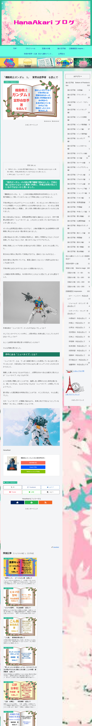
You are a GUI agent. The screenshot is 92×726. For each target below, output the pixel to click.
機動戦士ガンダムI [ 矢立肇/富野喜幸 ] (33, 458)
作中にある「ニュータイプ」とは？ (20, 175)
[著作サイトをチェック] (27, 499)
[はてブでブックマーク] (50, 484)
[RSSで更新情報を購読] (35, 499)
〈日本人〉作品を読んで (10, 479)
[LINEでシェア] (31, 489)
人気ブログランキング (72, 394)
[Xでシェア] (12, 484)
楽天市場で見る (29, 463)
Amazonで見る (45, 463)
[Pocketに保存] (12, 489)
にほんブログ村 (74, 371)
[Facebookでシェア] (31, 484)
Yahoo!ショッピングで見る (28, 467)
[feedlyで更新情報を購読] (31, 499)
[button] (50, 489)
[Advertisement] (18, 142)
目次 (29, 165)
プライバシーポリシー (46, 636)
